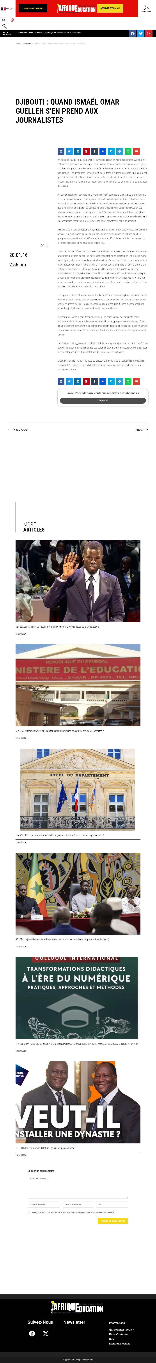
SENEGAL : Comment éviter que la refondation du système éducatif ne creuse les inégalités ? (60, 731)
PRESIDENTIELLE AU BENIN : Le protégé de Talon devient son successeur (49, 32)
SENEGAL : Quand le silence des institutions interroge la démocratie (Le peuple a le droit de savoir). (63, 939)
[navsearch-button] (4, 27)
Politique (27, 43)
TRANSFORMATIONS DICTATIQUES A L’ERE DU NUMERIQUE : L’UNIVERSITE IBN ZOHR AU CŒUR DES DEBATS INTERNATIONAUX (77, 1043)
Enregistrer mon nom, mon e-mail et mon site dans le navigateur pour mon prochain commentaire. (73, 1212)
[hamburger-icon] (3, 20)
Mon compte (146, 11)
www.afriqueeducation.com (124, 273)
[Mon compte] (146, 7)
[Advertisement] (78, 71)
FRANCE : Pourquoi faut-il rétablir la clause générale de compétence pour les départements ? (60, 835)
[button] (33, 8)
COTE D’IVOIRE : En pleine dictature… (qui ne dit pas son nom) (45, 1148)
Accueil (18, 43)
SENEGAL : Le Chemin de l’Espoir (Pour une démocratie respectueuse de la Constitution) (57, 626)
